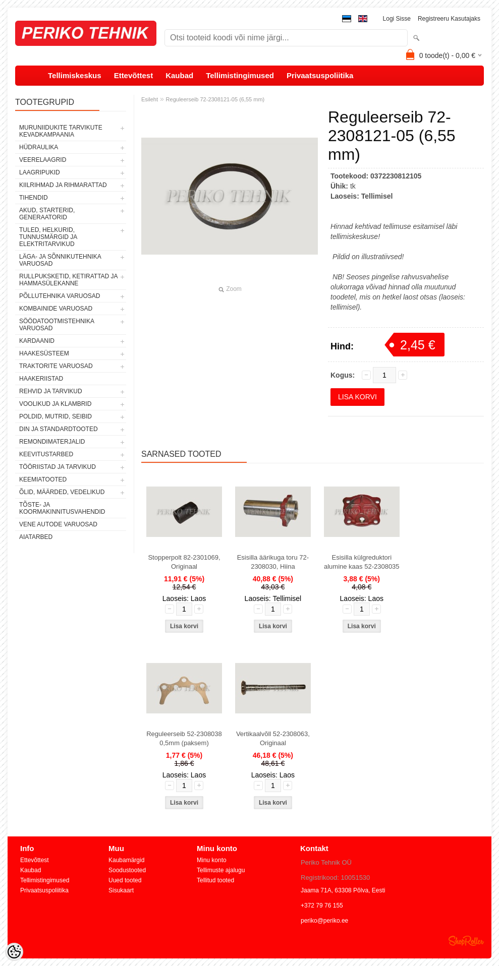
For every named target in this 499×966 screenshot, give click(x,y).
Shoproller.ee (466, 941)
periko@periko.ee (324, 920)
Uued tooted (124, 880)
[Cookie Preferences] (14, 952)
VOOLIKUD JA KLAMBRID (55, 403)
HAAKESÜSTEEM (44, 353)
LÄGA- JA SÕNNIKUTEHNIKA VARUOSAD (60, 260)
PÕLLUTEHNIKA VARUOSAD (59, 295)
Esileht (149, 99)
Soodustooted (127, 870)
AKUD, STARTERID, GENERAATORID (47, 214)
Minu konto (212, 860)
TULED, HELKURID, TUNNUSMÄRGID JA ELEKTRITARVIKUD (48, 237)
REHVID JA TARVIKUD (50, 391)
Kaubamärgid (126, 860)
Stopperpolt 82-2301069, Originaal (184, 562)
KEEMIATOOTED (43, 479)
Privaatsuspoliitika (320, 75)
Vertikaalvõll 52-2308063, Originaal (273, 738)
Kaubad (179, 75)
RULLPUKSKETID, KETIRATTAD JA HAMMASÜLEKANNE (68, 280)
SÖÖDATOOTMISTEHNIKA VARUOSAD (56, 325)
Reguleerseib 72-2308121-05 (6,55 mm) (215, 99)
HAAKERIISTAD (41, 378)
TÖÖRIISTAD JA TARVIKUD (57, 466)
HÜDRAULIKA (38, 147)
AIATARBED (35, 536)
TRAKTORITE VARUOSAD (56, 366)
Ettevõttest (133, 75)
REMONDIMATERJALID (52, 441)
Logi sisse (397, 18)
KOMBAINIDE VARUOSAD (55, 308)
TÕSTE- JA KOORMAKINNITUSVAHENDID (62, 508)
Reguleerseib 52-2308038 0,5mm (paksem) (184, 738)
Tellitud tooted (215, 880)
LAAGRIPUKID (39, 172)
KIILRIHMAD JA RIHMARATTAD (63, 185)
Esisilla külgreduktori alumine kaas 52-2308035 (362, 562)
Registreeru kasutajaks (449, 18)
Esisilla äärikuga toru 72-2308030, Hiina (273, 562)
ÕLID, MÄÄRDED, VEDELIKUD (61, 492)
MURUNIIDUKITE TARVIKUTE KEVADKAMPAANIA (60, 131)
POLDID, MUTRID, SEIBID (55, 416)
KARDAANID (36, 340)
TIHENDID (33, 197)
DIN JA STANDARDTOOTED (58, 429)
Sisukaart (121, 890)
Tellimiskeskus (74, 75)
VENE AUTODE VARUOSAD (58, 524)
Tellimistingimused (240, 75)
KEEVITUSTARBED (46, 454)
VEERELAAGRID (42, 159)
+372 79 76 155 (322, 905)
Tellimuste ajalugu (221, 870)
